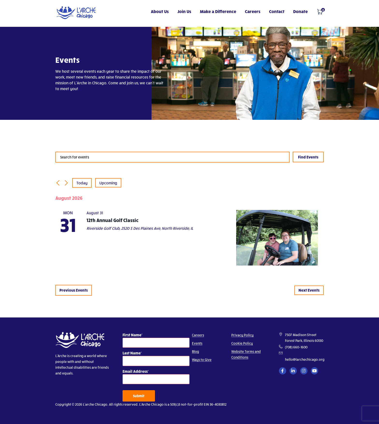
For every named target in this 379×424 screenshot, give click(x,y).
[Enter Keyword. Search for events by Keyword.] (172, 157)
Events (197, 343)
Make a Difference (218, 11)
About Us (160, 11)
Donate (300, 11)
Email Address (135, 371)
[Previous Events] (57, 183)
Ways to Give (201, 360)
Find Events (308, 157)
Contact (276, 11)
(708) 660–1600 (296, 347)
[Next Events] (66, 183)
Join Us (184, 11)
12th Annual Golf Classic (112, 220)
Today (81, 182)
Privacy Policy (242, 335)
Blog (195, 351)
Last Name (132, 353)
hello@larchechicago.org (304, 359)
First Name (132, 334)
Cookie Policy (242, 343)
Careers (252, 11)
